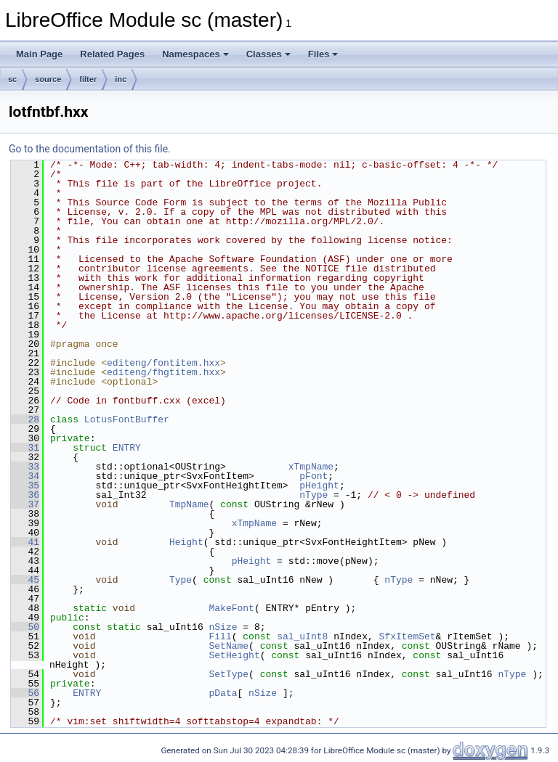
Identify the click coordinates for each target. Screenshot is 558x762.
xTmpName (310, 466)
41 (25, 542)
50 (25, 627)
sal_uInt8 (302, 636)
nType (313, 494)
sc (12, 79)
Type (180, 579)
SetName (228, 645)
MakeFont (231, 608)
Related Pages (112, 54)
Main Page (39, 54)
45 (25, 579)
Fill (220, 636)
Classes (268, 54)
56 (25, 693)
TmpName (189, 504)
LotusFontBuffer (126, 419)
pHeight (319, 485)
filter (88, 79)
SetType (228, 674)
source (48, 79)
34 (25, 476)
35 (25, 485)
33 (25, 466)
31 (25, 447)
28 (25, 419)
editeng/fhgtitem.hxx (163, 372)
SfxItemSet (407, 636)
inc (120, 79)
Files (323, 54)
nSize (223, 627)
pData (223, 693)
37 (25, 504)
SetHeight (234, 655)
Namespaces (195, 54)
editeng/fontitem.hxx (163, 362)
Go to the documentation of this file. (90, 149)
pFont (313, 476)
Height (186, 542)
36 (25, 494)
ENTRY (127, 447)
